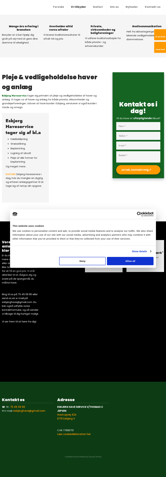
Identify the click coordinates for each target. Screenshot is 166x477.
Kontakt (11, 174)
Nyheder (132, 7)
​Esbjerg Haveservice (14, 95)
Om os (114, 7)
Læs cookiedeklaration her (74, 434)
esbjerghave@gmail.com (29, 410)
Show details (139, 251)
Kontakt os (153, 7)
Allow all (130, 261)
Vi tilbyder (78, 7)
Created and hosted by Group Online (83, 456)
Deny (83, 261)
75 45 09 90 (17, 407)
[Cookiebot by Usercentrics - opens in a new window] (139, 214)
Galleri (98, 7)
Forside (58, 7)
